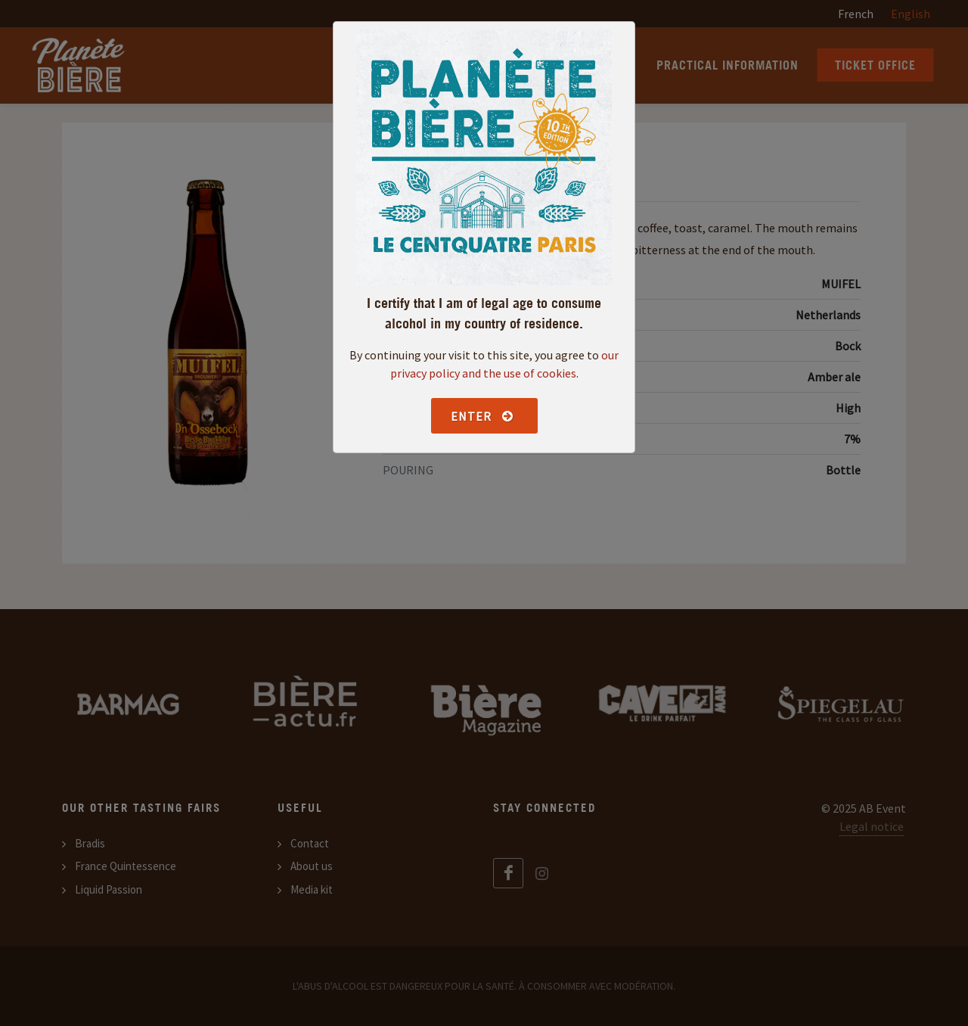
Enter (482, 416)
